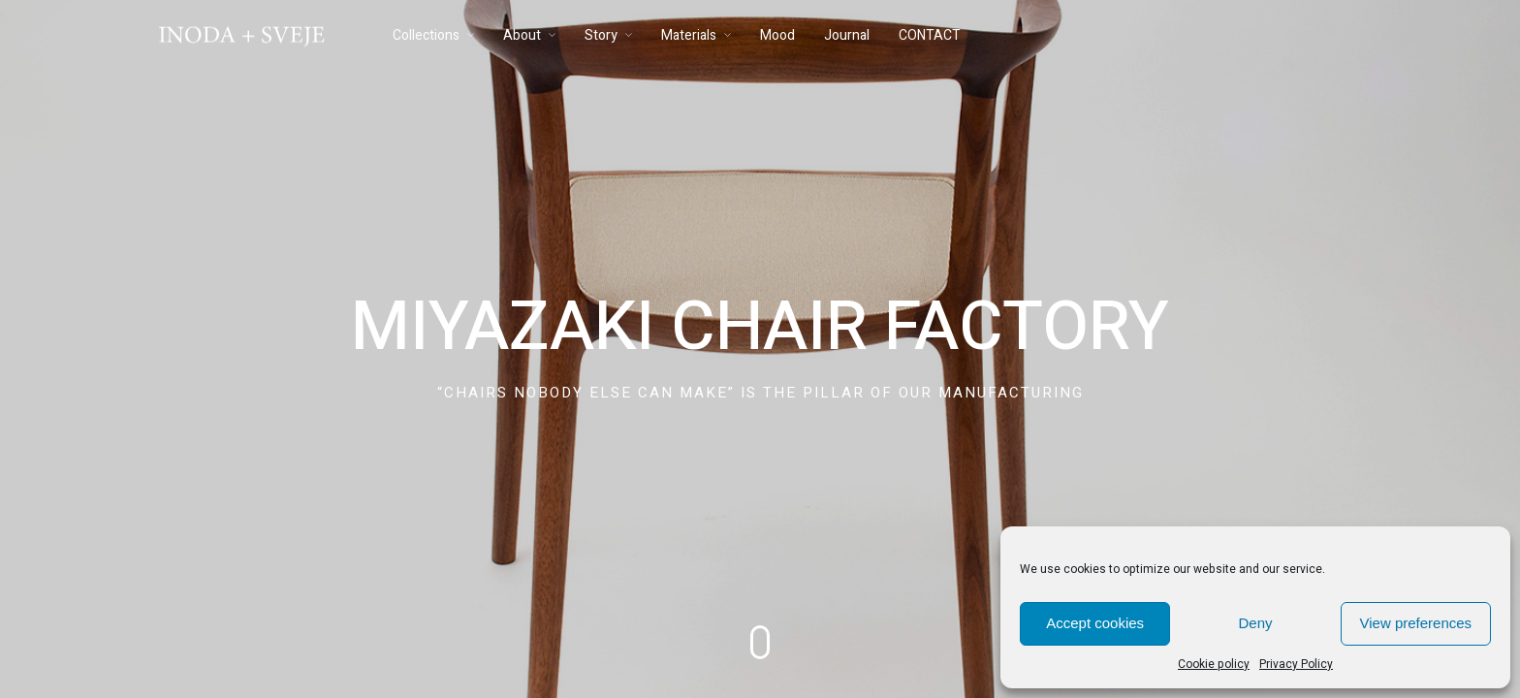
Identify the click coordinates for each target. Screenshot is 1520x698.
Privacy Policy (1296, 664)
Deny (1255, 623)
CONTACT (930, 35)
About (522, 35)
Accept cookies (1095, 623)
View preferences (1416, 623)
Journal (847, 35)
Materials (688, 35)
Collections (426, 35)
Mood (777, 35)
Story (601, 35)
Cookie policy (1214, 664)
